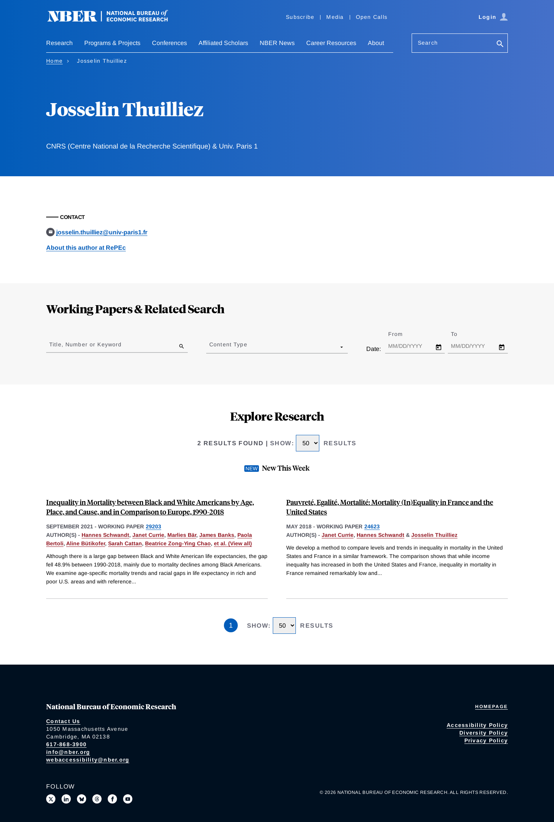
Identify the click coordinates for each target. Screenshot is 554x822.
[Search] (500, 44)
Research (59, 43)
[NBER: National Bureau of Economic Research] (114, 20)
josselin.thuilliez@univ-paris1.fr (101, 232)
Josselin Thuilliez (434, 535)
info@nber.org (68, 752)
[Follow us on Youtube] (127, 799)
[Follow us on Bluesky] (81, 799)
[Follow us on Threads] (97, 799)
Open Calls (372, 17)
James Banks (216, 535)
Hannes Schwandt (105, 535)
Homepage (491, 706)
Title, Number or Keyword (85, 344)
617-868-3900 (66, 744)
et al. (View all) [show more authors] (233, 543)
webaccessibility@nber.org (87, 760)
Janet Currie (148, 535)
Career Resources (331, 43)
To (461, 334)
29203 (153, 526)
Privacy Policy (486, 740)
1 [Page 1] (231, 625)
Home (54, 61)
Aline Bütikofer (85, 543)
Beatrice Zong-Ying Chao (178, 543)
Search (428, 42)
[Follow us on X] (50, 799)
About (376, 43)
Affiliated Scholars (223, 43)
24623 (372, 526)
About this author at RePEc (86, 247)
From (402, 334)
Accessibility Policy (477, 725)
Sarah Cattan (125, 543)
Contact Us (63, 721)
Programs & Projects (112, 43)
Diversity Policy (483, 733)
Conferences (169, 43)
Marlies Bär (181, 535)
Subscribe (300, 17)
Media (335, 17)
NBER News (277, 43)
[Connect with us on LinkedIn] (66, 799)
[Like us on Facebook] (112, 799)
